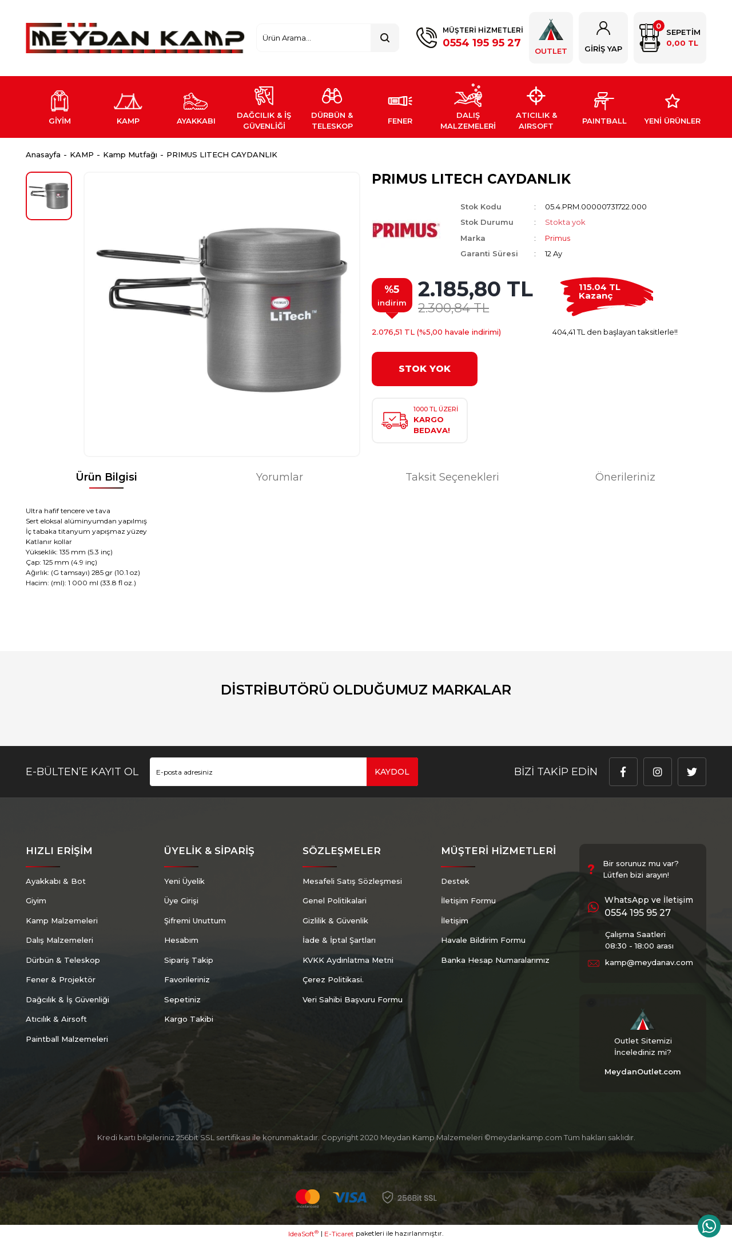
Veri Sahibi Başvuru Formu (353, 999)
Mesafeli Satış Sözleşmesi (352, 881)
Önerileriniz (625, 477)
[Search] (327, 37)
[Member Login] (603, 38)
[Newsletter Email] (284, 771)
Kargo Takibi (188, 1018)
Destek (455, 881)
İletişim (454, 920)
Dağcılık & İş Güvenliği (67, 999)
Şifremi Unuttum (195, 920)
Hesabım (181, 940)
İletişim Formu (468, 900)
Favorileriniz (187, 979)
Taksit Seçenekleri (452, 477)
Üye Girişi (181, 900)
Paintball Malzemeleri (67, 1038)
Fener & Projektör (61, 979)
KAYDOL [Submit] (392, 772)
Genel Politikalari (335, 900)
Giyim (36, 900)
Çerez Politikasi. (333, 979)
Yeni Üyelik (184, 881)
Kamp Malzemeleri (62, 920)
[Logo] (135, 38)
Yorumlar (279, 477)
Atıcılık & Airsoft (56, 1018)
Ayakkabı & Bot (56, 881)
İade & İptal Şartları (339, 940)
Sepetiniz (182, 999)
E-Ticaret (339, 1233)
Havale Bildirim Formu (483, 940)
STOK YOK (425, 368)
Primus (557, 238)
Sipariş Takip (188, 960)
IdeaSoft (303, 1233)
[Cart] (670, 38)
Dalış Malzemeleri (59, 940)
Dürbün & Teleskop (63, 960)
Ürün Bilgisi (106, 477)
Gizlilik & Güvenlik (335, 920)
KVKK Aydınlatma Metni (348, 960)
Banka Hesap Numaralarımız (495, 960)
